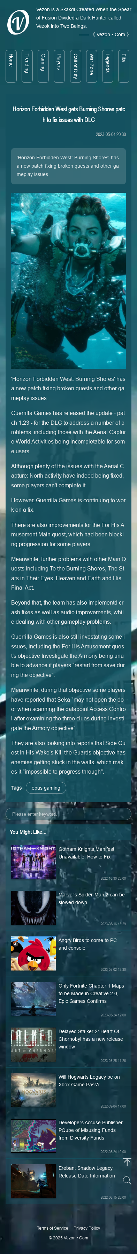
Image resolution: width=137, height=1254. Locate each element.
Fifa (124, 58)
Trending (27, 63)
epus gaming (46, 788)
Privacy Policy (87, 1228)
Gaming (43, 62)
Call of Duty (75, 66)
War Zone (91, 64)
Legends (108, 63)
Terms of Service (52, 1228)
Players (59, 62)
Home (11, 60)
